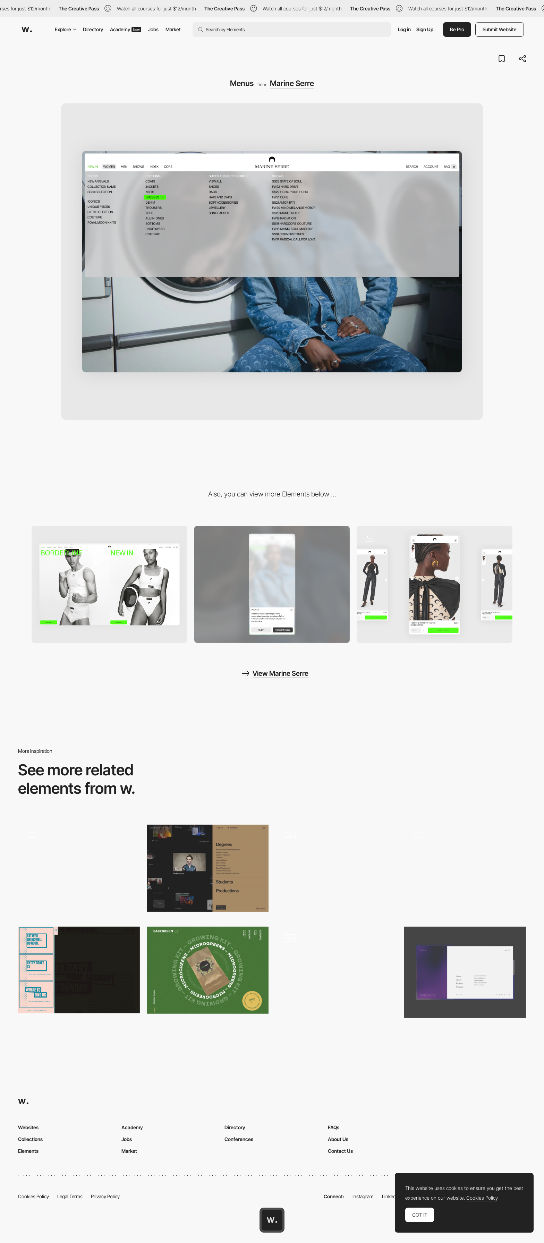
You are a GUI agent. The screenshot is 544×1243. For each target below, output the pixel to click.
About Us (338, 1139)
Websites (28, 1127)
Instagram (363, 1196)
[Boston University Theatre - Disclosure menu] (208, 868)
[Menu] (336, 870)
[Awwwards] (27, 29)
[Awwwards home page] (272, 1220)
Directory (93, 29)
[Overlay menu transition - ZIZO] (465, 868)
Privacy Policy (105, 1196)
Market (173, 29)
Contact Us (340, 1151)
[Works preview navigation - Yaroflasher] (79, 868)
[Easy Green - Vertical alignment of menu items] (208, 970)
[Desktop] (109, 584)
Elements (28, 1151)
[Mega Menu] (465, 972)
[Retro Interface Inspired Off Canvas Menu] (79, 970)
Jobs (153, 29)
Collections (30, 1139)
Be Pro (457, 29)
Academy (125, 29)
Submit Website (500, 29)
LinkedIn (391, 1196)
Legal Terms (70, 1196)
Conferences (238, 1139)
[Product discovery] (434, 584)
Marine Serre (292, 83)
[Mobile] (272, 584)
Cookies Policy (33, 1196)
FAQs (333, 1127)
